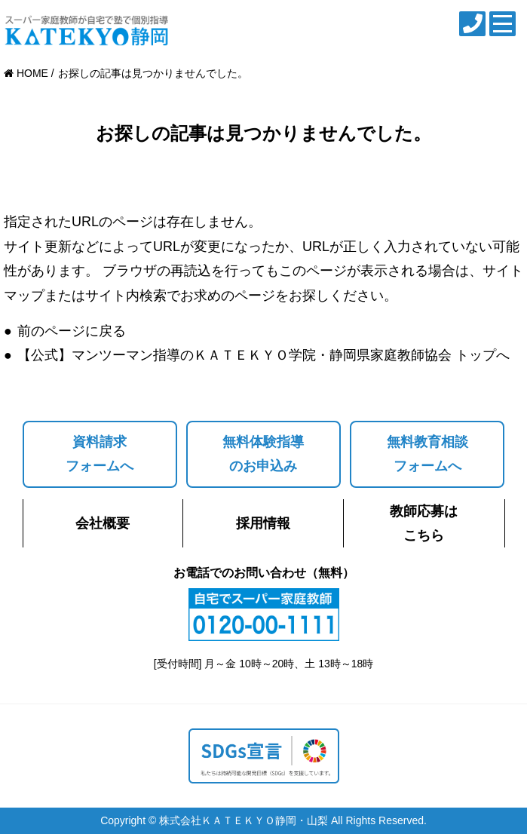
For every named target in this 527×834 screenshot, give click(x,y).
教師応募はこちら (424, 523)
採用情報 (263, 523)
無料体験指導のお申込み (263, 454)
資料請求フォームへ (99, 454)
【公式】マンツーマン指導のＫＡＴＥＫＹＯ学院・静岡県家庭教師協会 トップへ (263, 355)
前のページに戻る (71, 331)
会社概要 (102, 523)
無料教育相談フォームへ (427, 454)
